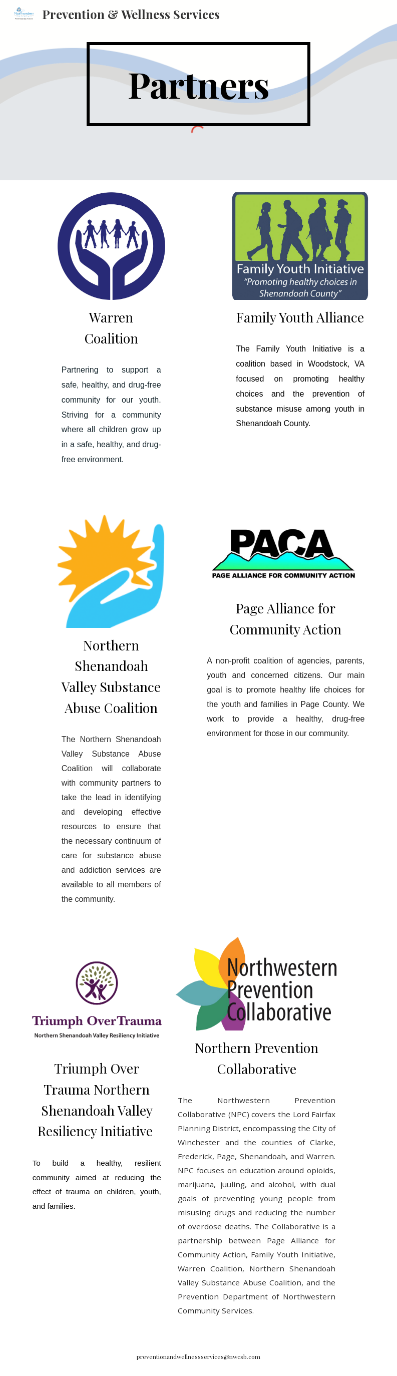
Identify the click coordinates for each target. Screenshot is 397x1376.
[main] (198, 84)
